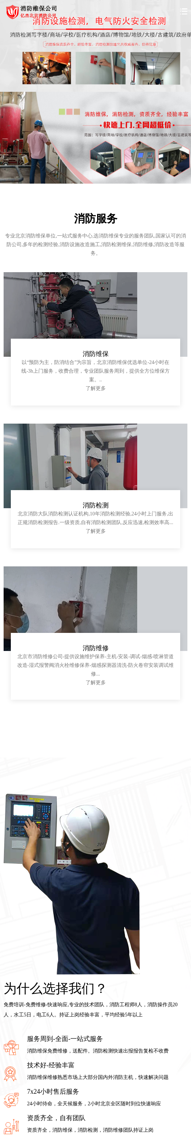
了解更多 (96, 388)
